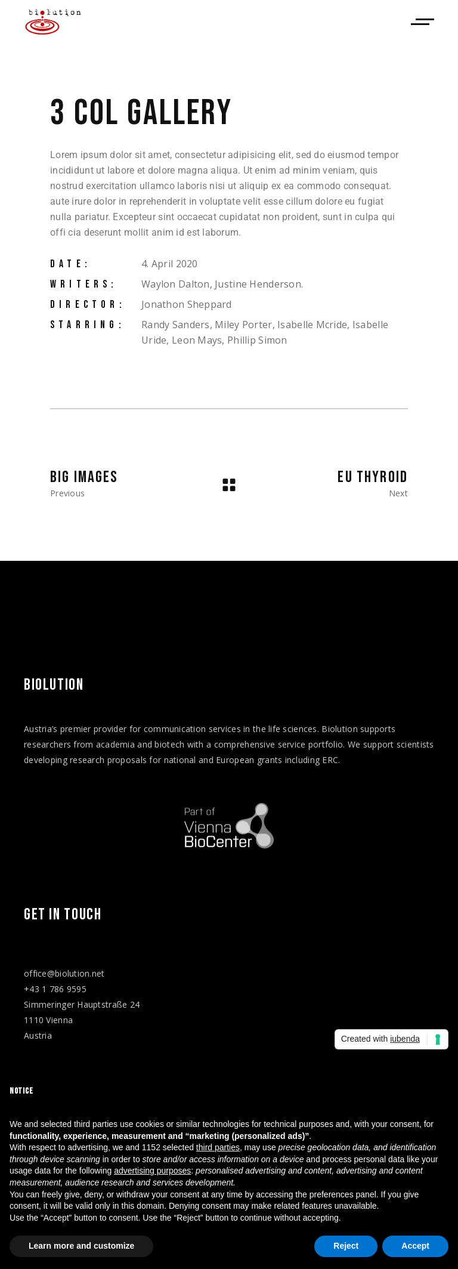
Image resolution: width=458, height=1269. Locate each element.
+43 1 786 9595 (55, 989)
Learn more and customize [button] (81, 1246)
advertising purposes (152, 1170)
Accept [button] (415, 1246)
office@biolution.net (64, 973)
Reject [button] (345, 1246)
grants (270, 759)
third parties (218, 1147)
